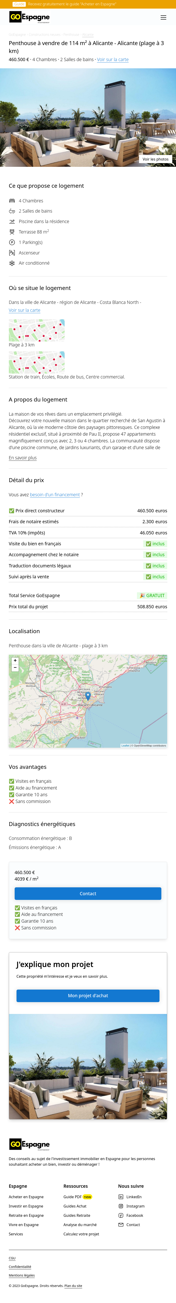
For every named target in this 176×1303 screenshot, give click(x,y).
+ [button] (15, 661)
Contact (88, 893)
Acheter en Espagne (26, 1196)
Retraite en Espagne (26, 1215)
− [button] (15, 668)
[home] (30, 17)
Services (16, 1234)
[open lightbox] (88, 117)
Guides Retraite (76, 1215)
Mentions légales (22, 1275)
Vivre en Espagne (24, 1224)
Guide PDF (77, 1196)
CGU (12, 1258)
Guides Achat (74, 1206)
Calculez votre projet (81, 1234)
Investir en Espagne (26, 1206)
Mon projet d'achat (88, 995)
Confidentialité (20, 1266)
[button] (162, 17)
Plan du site (73, 1285)
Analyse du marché (80, 1224)
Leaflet (125, 745)
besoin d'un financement (55, 494)
